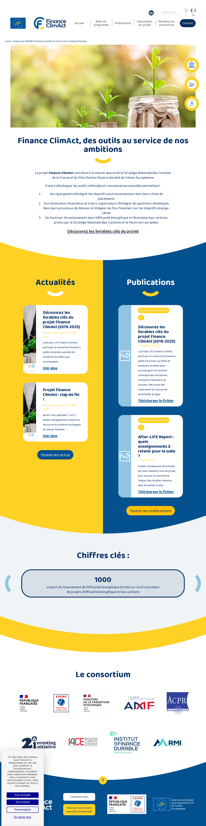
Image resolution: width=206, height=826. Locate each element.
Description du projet (144, 23)
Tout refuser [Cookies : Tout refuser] (22, 802)
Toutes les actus (55, 455)
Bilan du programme (101, 23)
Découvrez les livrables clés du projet (103, 231)
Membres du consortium (166, 23)
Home (8, 41)
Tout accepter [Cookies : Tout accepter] (22, 795)
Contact (188, 23)
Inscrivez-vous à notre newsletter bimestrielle (79, 809)
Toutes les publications (150, 511)
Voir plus (50, 368)
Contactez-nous (79, 797)
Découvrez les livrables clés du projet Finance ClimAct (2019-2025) (61, 319)
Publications (123, 23)
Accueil (79, 23)
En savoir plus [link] (22, 817)
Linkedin (151, 11)
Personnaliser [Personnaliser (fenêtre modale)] (22, 809)
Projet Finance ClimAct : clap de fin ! (61, 394)
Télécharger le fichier (156, 400)
